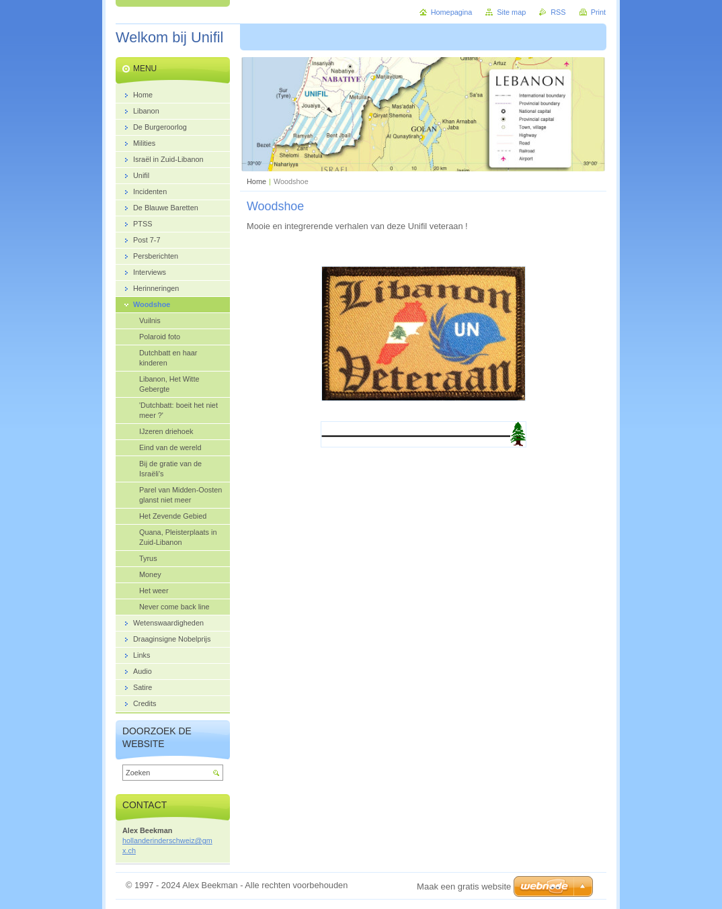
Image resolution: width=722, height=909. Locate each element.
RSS (558, 12)
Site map (511, 12)
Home (256, 181)
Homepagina (452, 12)
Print (598, 12)
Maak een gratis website (464, 886)
